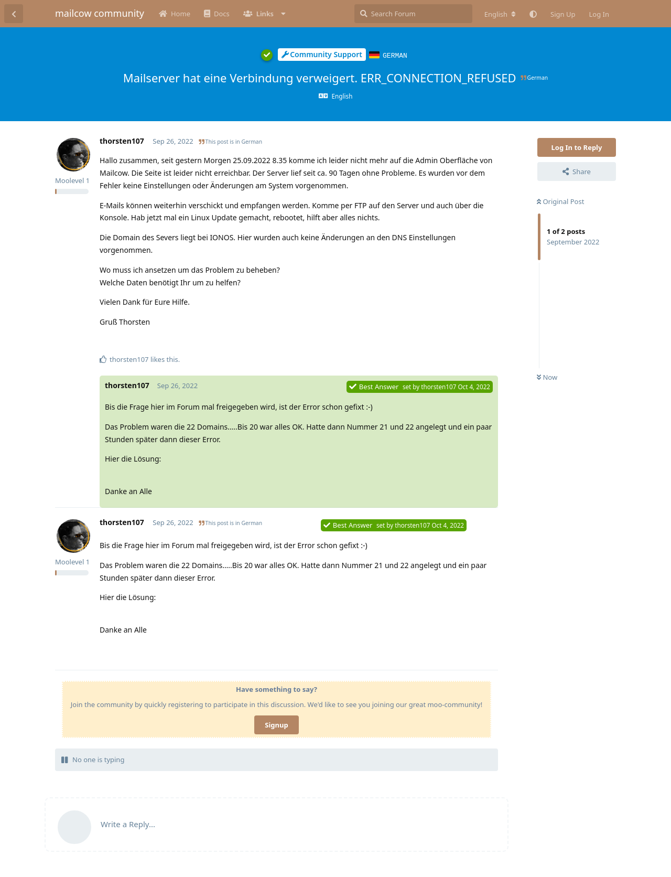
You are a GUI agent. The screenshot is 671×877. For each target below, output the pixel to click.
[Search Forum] (413, 13)
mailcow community (99, 13)
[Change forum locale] (500, 14)
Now (547, 376)
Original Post (560, 201)
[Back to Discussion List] (13, 13)
